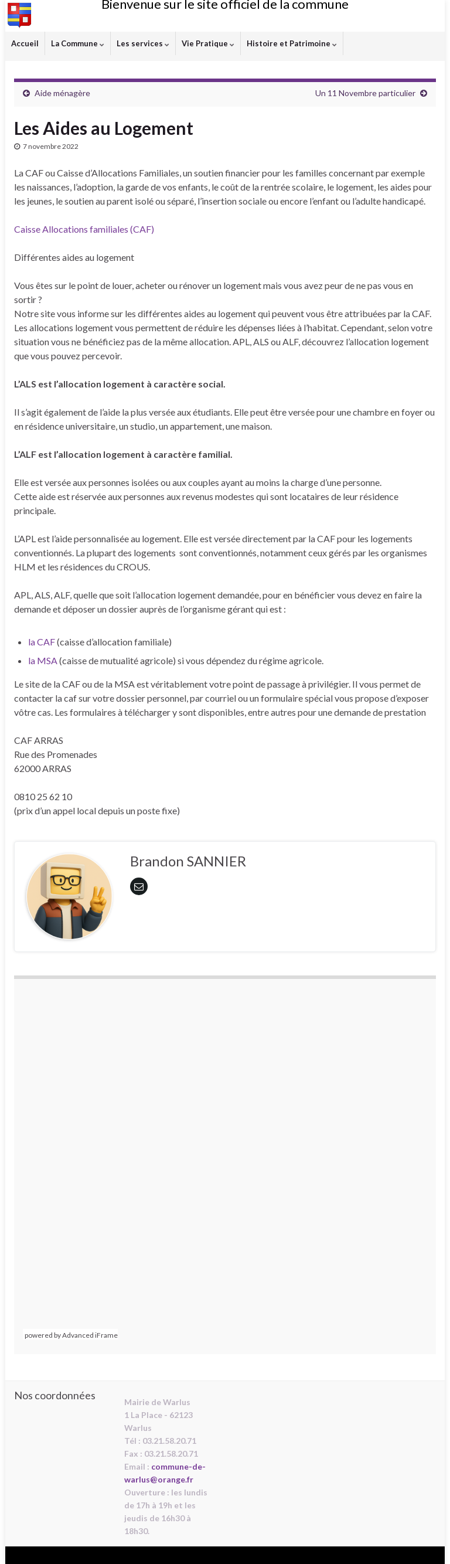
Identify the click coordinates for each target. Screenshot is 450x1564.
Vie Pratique (208, 43)
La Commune (77, 43)
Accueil (25, 43)
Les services (143, 43)
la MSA (42, 660)
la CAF (41, 641)
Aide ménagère (62, 93)
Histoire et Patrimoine (292, 43)
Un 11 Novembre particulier (365, 93)
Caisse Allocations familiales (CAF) (84, 228)
